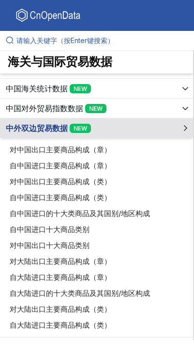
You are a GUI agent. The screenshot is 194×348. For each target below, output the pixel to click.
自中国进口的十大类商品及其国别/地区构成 (80, 213)
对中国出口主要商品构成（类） (60, 181)
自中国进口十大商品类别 (50, 229)
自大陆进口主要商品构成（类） (60, 325)
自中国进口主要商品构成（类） (60, 197)
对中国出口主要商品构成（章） (60, 149)
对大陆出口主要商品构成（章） (60, 261)
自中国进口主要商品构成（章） (60, 165)
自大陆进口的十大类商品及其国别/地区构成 (80, 293)
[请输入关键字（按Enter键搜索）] (101, 40)
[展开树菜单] (96, 88)
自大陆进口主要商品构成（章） (60, 277)
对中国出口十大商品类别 (50, 245)
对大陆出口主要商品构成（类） (60, 309)
